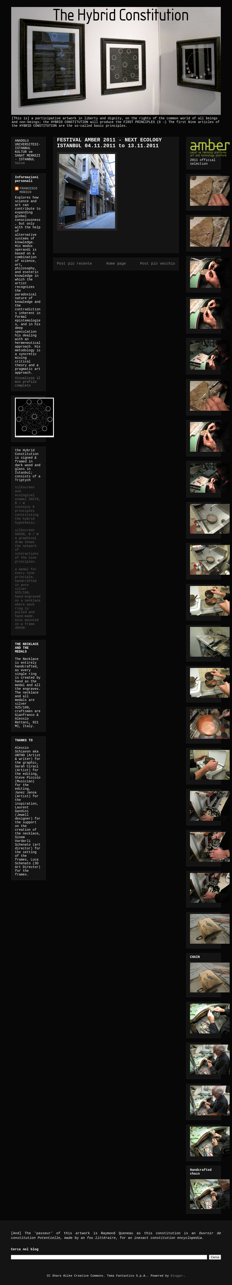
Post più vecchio (157, 264)
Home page (116, 264)
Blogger (177, 1276)
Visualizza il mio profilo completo (27, 381)
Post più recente (74, 264)
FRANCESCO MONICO (28, 190)
